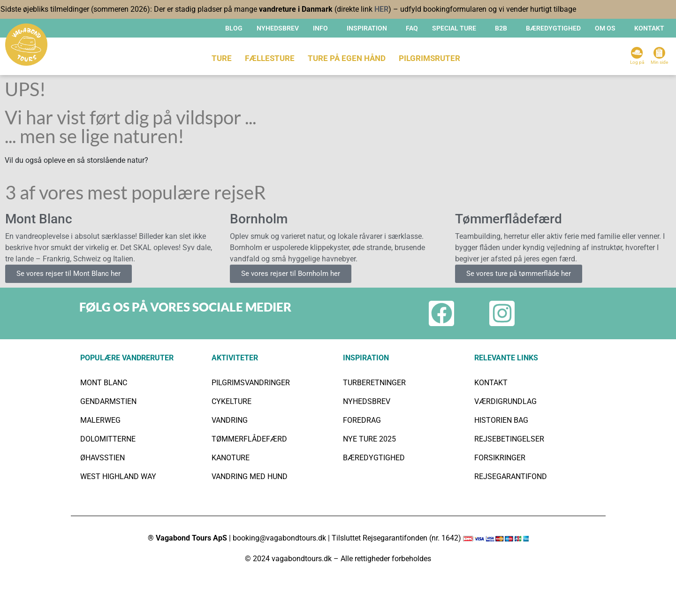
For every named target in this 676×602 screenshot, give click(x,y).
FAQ (412, 28)
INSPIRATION (367, 28)
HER (381, 9)
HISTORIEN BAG (501, 420)
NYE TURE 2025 (369, 438)
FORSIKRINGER (499, 457)
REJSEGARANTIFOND (510, 476)
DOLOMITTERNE (108, 438)
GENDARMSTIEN (108, 401)
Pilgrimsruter (429, 58)
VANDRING (230, 420)
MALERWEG (100, 420)
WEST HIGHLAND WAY (118, 476)
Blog (234, 28)
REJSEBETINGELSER (509, 438)
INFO (320, 28)
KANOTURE (231, 457)
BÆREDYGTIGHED (553, 28)
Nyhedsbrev (278, 28)
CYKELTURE (231, 401)
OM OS (605, 28)
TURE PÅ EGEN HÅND (347, 58)
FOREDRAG (362, 420)
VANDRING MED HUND (250, 476)
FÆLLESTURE (270, 58)
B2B (501, 28)
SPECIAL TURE (454, 28)
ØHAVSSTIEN (102, 457)
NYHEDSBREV (366, 401)
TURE (222, 58)
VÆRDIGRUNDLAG (505, 401)
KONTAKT (649, 28)
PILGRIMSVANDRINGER (251, 382)
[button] (323, 28)
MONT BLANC (103, 382)
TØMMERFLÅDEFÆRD (249, 438)
